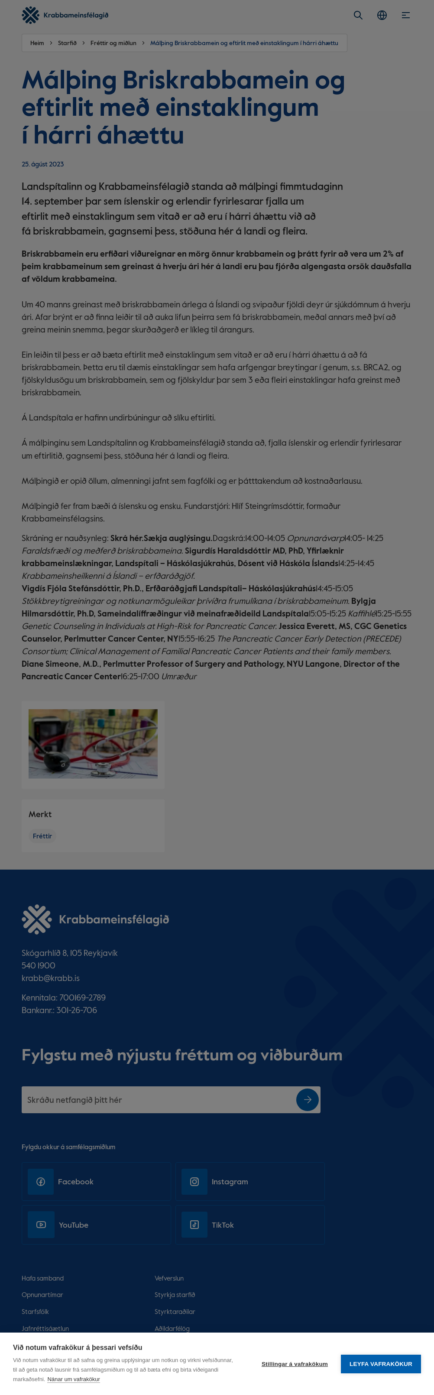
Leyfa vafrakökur (381, 1364)
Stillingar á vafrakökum (295, 1364)
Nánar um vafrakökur (73, 1379)
